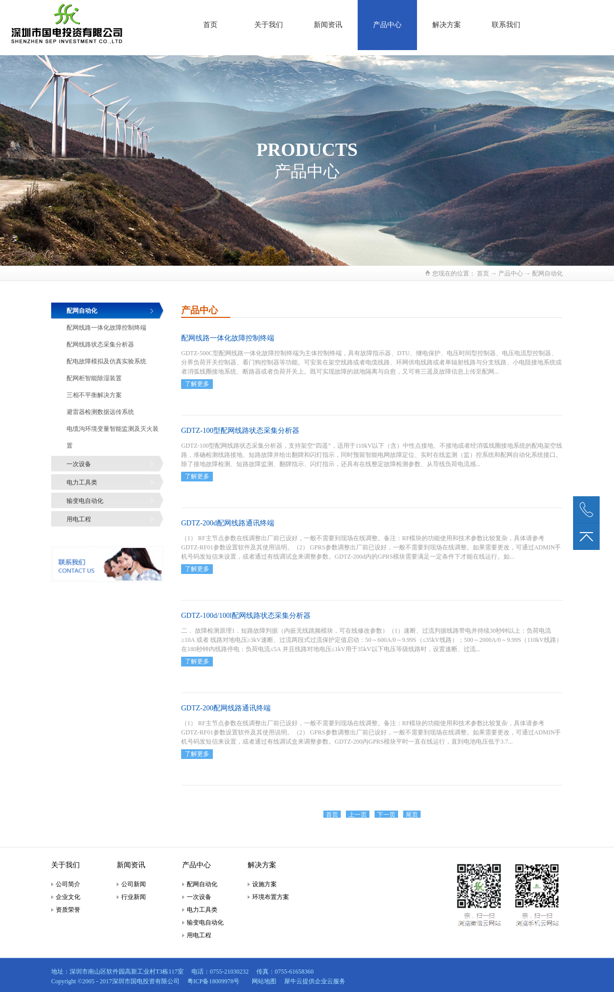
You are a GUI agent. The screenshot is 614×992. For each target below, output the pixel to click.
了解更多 (197, 383)
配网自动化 (547, 273)
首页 (210, 25)
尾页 (412, 814)
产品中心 (510, 273)
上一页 (357, 814)
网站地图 (262, 981)
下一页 (386, 814)
